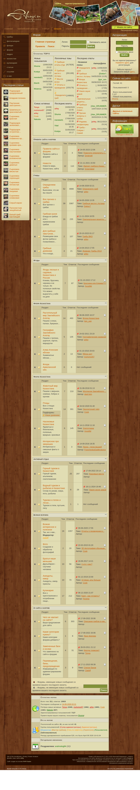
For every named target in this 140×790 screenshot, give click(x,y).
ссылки (8, 72)
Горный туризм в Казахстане (51, 469)
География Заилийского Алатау (49, 333)
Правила (40, 46)
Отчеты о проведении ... (60, 88)
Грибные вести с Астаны (60, 73)
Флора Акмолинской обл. (49, 367)
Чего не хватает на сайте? (50, 618)
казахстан (9, 59)
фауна (8, 50)
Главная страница (45, 42)
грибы (8, 37)
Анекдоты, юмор (48, 577)
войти (58, 3)
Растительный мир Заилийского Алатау (51, 315)
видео (8, 54)
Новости (47, 163)
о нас (7, 76)
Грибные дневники (47, 249)
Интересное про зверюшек (51, 442)
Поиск (51, 46)
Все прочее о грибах (49, 200)
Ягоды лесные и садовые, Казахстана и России (51, 273)
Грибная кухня (50, 214)
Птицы (46, 403)
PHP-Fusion (27, 761)
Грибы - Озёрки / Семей (81, 130)
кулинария (10, 63)
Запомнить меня (96, 42)
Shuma (115, 99)
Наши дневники (52, 415)
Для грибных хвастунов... (49, 232)
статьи (8, 67)
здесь (132, 72)
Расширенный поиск (129, 30)
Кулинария (48, 590)
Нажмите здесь (122, 63)
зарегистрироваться (75, 3)
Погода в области (124, 134)
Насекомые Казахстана (48, 422)
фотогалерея (11, 41)
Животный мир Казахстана (50, 387)
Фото (45, 544)
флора (8, 46)
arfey (22, 758)
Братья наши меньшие (49, 559)
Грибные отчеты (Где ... (60, 65)
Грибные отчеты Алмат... (82, 107)
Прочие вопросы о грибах (81, 116)
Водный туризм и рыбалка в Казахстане (54, 486)
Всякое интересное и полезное (49, 527)
